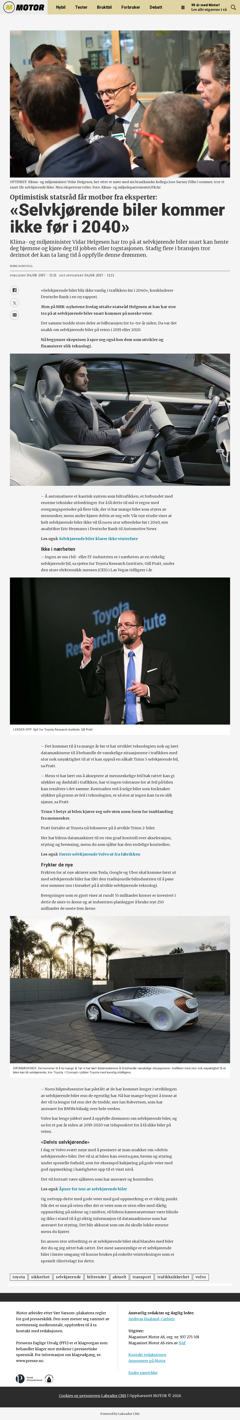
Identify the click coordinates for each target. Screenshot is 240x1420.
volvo (201, 1277)
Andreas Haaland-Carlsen (151, 1319)
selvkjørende (68, 1277)
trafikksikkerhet (173, 1277)
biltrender (97, 1277)
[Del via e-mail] (14, 315)
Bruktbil (104, 7)
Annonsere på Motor (147, 1361)
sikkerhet (40, 1277)
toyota (19, 1277)
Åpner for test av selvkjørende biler (93, 1189)
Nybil (60, 7)
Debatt (156, 7)
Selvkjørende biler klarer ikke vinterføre (98, 538)
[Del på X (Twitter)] (14, 302)
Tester (81, 7)
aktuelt (119, 1277)
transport (142, 1277)
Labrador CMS (113, 1396)
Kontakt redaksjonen (147, 1355)
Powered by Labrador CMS (120, 1414)
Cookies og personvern (79, 1396)
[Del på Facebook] (14, 290)
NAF (182, 1343)
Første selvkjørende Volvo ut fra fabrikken (99, 854)
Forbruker (130, 7)
